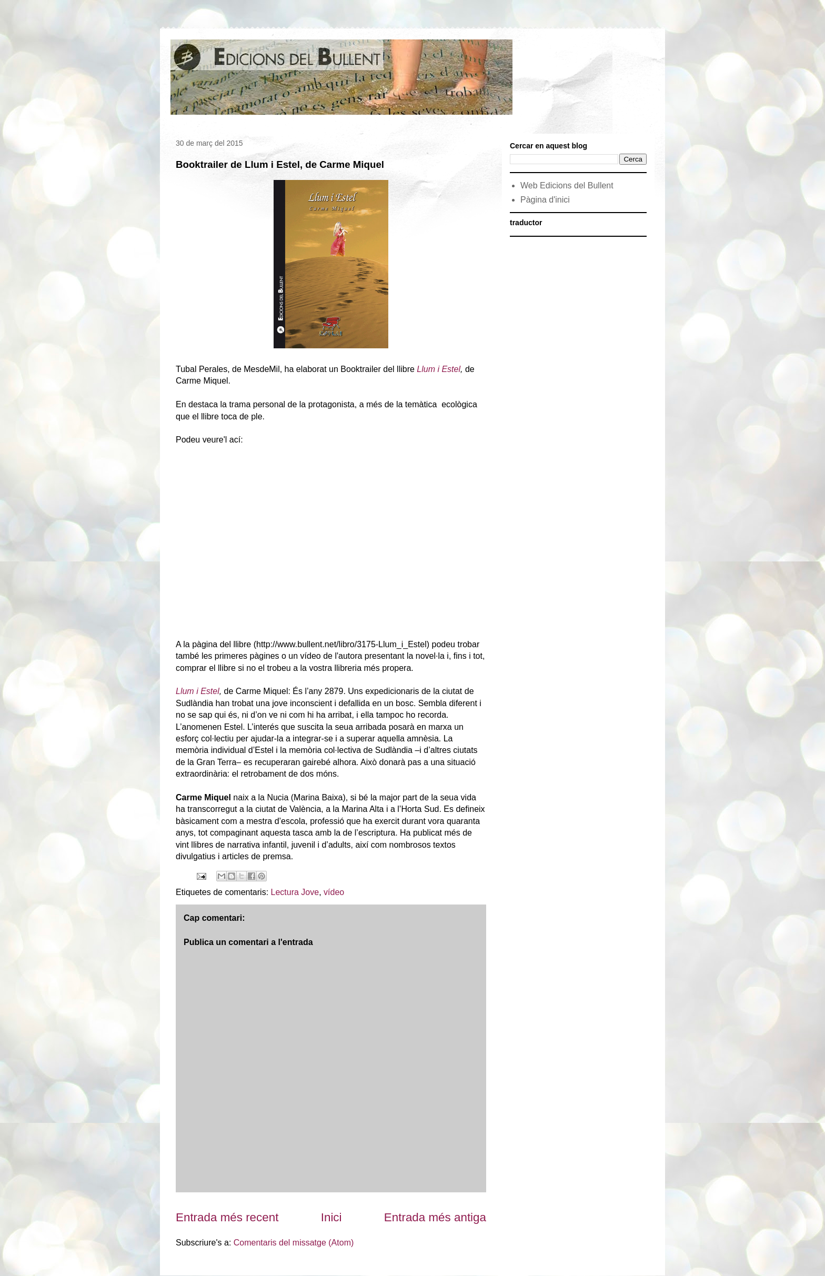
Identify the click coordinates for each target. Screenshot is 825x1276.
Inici (331, 1217)
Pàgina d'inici (545, 199)
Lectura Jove (295, 892)
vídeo (334, 892)
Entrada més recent (227, 1217)
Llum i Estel (438, 369)
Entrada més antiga (435, 1217)
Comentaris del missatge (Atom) (294, 1242)
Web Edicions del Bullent (566, 185)
